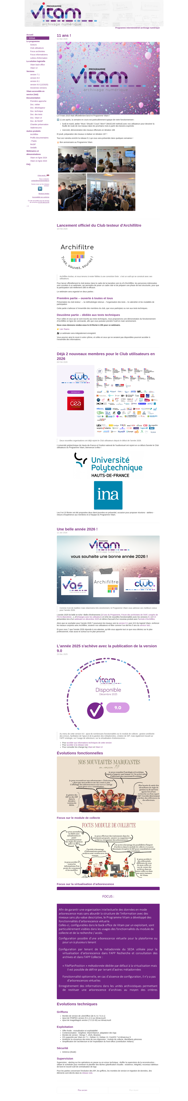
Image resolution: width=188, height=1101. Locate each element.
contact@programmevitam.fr (40, 180)
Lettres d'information (38, 58)
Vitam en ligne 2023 (38, 161)
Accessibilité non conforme (40, 197)
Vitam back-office (37, 65)
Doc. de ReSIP (36, 121)
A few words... (42, 175)
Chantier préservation (39, 124)
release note (87, 1073)
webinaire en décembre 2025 (86, 619)
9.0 (154, 617)
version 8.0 (34, 78)
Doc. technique (36, 111)
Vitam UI (33, 68)
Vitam (90, 747)
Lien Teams (64, 329)
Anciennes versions (38, 88)
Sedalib (33, 148)
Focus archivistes (37, 51)
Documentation (33, 98)
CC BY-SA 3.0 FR (43, 202)
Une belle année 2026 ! (77, 529)
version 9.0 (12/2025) (39, 85)
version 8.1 (34, 81)
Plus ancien (82, 1090)
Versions (30, 71)
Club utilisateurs (37, 48)
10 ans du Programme (110, 615)
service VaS (145, 625)
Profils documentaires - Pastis (39, 139)
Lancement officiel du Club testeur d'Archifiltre (99, 225)
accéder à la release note (77, 745)
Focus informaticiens (39, 55)
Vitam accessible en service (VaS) (35, 93)
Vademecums (36, 128)
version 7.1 (34, 74)
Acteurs (33, 45)
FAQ (28, 164)
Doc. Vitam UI (36, 118)
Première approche (38, 101)
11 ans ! (64, 35)
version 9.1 (123, 623)
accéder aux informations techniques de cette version (89, 743)
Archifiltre (34, 134)
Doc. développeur (37, 108)
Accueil (29, 35)
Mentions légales (44, 193)
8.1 (149, 617)
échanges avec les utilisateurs (89, 617)
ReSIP (33, 144)
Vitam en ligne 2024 (38, 158)
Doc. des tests (36, 114)
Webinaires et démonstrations (33, 152)
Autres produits (33, 131)
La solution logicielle (35, 61)
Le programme (33, 41)
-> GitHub (30, 38)
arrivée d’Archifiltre (147, 619)
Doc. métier (35, 104)
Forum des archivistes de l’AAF (134, 615)
